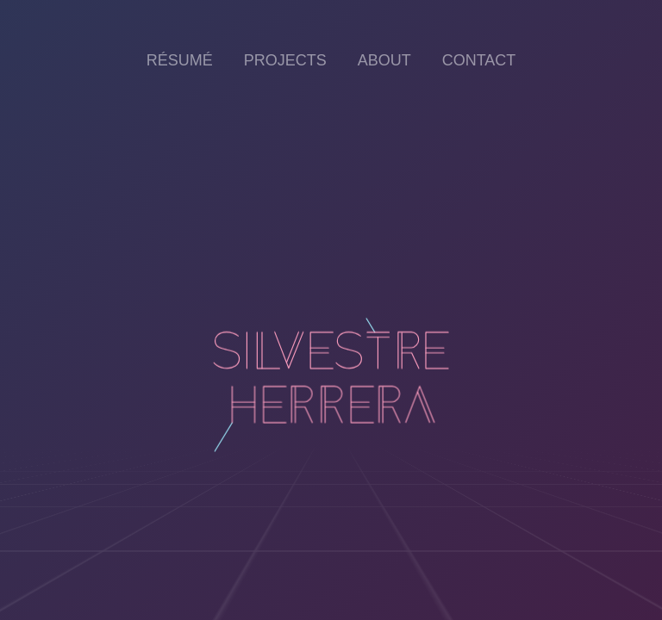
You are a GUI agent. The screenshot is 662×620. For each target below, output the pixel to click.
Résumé (180, 60)
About (384, 60)
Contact (479, 60)
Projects (285, 60)
